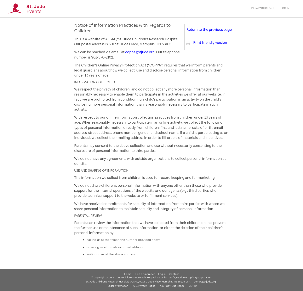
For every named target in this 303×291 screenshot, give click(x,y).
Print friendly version (210, 42)
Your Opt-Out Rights (172, 286)
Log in (285, 8)
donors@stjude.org (205, 281)
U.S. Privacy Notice (144, 286)
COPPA (193, 286)
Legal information (117, 286)
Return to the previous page (209, 29)
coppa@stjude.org (140, 52)
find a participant (261, 8)
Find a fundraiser (145, 274)
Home (127, 274)
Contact (174, 274)
